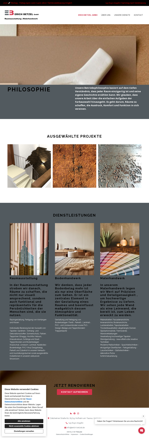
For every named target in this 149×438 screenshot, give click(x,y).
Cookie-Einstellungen (86, 434)
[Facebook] (74, 413)
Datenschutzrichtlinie (62, 434)
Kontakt (138, 15)
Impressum (74, 434)
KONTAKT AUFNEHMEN (74, 392)
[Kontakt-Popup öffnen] (141, 430)
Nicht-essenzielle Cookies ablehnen (24, 426)
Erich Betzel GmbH (87, 15)
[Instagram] (78, 413)
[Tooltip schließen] (143, 416)
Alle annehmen (24, 421)
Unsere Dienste (122, 15)
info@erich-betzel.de (76, 427)
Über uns (105, 15)
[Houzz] (70, 413)
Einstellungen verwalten (24, 431)
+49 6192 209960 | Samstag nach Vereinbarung (125, 3)
